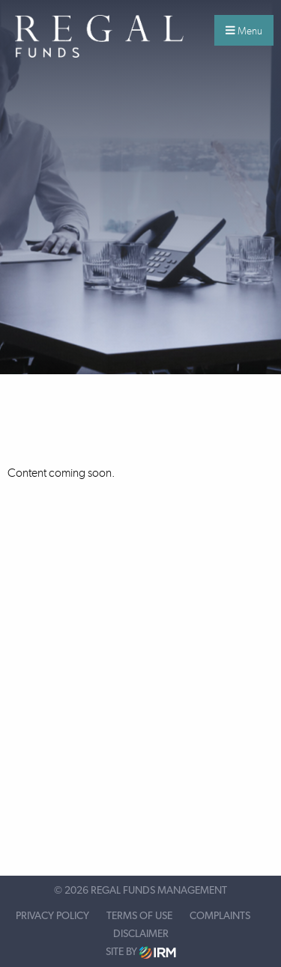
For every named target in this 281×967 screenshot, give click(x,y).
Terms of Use (139, 916)
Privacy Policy (52, 916)
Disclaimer (141, 934)
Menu (244, 30)
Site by (141, 952)
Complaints (220, 916)
